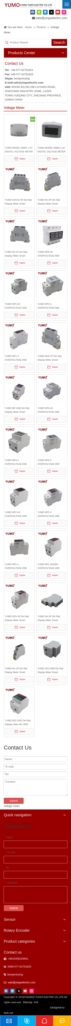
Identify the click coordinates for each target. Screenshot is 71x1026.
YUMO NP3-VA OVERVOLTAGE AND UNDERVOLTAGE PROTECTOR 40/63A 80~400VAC (16, 306)
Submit (14, 800)
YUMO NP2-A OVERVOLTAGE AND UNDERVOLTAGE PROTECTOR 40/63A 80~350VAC (16, 566)
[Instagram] (64, 12)
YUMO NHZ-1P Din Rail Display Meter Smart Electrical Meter (50, 358)
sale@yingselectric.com (51, 18)
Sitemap (27, 1002)
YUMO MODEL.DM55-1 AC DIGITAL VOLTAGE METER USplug (19, 150)
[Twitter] (51, 12)
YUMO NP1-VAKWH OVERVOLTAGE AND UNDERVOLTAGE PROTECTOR (49, 566)
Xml (36, 1002)
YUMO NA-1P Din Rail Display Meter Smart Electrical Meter (16, 670)
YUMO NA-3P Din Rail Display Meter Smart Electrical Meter (49, 618)
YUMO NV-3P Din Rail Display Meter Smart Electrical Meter (49, 202)
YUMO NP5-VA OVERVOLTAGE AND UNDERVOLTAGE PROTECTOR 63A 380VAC (51, 254)
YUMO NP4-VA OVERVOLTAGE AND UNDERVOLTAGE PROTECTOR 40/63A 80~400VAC (49, 410)
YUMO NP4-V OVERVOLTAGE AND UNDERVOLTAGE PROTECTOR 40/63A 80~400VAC (16, 462)
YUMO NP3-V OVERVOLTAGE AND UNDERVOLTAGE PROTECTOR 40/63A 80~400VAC (49, 462)
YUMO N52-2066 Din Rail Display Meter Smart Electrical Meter (50, 670)
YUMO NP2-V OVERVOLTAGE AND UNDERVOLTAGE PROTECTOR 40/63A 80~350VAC (49, 514)
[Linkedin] (45, 12)
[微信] (39, 12)
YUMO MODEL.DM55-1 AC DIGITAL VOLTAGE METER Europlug (52, 150)
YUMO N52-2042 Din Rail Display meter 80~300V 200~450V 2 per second (18, 722)
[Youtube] (57, 12)
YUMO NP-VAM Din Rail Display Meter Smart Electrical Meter (17, 410)
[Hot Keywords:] (59, 42)
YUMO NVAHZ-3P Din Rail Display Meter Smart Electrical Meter (18, 202)
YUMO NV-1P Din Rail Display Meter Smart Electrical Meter (16, 254)
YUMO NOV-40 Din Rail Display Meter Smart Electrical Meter (17, 618)
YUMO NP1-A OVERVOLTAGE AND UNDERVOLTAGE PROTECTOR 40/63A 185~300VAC (16, 358)
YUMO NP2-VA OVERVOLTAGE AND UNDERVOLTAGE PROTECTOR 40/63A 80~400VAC (16, 514)
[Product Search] (31, 42)
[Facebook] (32, 12)
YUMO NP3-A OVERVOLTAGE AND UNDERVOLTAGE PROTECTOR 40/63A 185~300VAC (49, 306)
